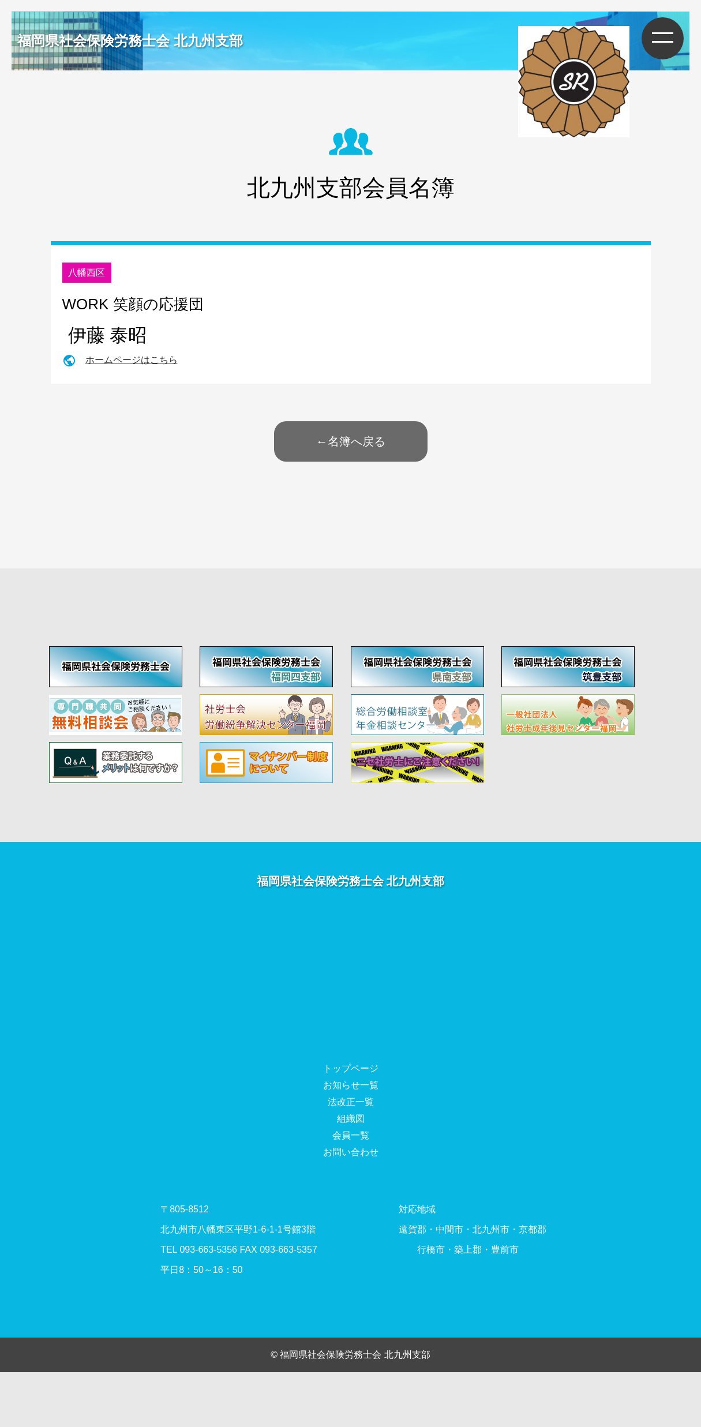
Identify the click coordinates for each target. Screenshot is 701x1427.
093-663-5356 (208, 1249)
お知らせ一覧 (350, 1085)
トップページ (350, 1068)
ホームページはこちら (131, 360)
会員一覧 (350, 1135)
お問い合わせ (350, 1152)
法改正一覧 (351, 1102)
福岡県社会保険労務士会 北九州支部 (130, 40)
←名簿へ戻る (350, 441)
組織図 (351, 1118)
